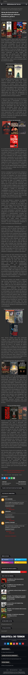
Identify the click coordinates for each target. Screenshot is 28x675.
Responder (8, 506)
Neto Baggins (9, 499)
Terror (8, 8)
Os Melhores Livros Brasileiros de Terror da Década (15, 585)
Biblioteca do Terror (14, 4)
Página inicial (4, 8)
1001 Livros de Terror (14, 670)
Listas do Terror (7, 474)
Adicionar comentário (10, 536)
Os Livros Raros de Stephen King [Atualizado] (15, 603)
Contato (20, 670)
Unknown (8, 511)
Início (7, 670)
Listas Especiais (15, 474)
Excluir (12, 506)
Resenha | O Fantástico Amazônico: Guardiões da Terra (15, 615)
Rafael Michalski (5, 19)
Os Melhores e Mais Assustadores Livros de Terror (15, 579)
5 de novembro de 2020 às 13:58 (11, 523)
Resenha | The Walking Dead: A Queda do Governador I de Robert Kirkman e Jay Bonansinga (16, 597)
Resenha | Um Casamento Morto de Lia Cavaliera (16, 609)
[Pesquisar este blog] (10, 572)
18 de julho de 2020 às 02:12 (10, 512)
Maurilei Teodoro (10, 522)
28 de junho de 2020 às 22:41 (11, 500)
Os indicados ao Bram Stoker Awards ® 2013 (16, 591)
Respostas (8, 508)
